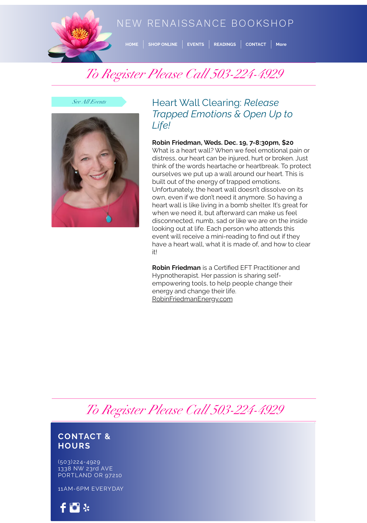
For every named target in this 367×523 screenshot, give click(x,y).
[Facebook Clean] (63, 508)
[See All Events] (89, 102)
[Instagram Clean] (75, 508)
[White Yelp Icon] (86, 508)
